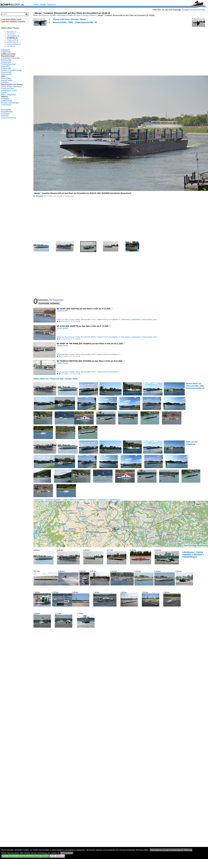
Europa (85, 15)
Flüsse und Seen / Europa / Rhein (69, 19)
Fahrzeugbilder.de (13, 36)
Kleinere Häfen (7, 80)
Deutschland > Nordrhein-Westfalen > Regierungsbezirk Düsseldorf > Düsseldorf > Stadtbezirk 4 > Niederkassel (76, 500)
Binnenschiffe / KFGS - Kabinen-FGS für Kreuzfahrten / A (100, 319)
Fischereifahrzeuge (8, 64)
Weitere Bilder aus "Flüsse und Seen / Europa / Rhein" (55, 379)
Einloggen (186, 10)
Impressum (51, 4)
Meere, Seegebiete (8, 95)
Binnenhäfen (6, 78)
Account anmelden (198, 10)
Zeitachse (5, 116)
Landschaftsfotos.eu (14, 44)
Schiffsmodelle (6, 101)
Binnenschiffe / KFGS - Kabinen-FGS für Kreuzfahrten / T (100, 372)
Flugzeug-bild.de (12, 40)
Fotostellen (5, 114)
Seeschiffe (5, 66)
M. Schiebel (38, 196)
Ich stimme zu (57, 856)
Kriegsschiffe (6, 68)
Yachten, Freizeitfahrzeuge (11, 70)
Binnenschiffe (6, 60)
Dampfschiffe (6, 62)
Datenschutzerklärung (8, 118)
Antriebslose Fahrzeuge (10, 58)
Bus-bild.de (11, 34)
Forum (36, 4)
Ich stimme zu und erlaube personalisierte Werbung (25, 856)
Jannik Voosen (62, 311)
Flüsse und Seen (74, 15)
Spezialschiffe (6, 74)
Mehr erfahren (67, 853)
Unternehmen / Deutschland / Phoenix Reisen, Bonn (139, 319)
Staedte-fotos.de (12, 42)
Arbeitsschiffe (6, 72)
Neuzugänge (6, 110)
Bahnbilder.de (11, 32)
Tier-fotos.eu (11, 46)
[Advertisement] (78, 49)
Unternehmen (6, 105)
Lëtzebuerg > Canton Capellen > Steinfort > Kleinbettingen (193, 554)
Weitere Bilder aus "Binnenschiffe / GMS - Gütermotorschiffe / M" (195, 386)
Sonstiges (5, 99)
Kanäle (3, 93)
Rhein (92, 15)
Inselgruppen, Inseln (9, 91)
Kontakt (43, 4)
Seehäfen (4, 82)
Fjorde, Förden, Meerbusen (11, 87)
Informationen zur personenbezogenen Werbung (171, 850)
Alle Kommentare (56, 300)
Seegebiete (5, 50)
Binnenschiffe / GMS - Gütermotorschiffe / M (75, 22)
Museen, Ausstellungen (10, 103)
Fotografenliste (7, 112)
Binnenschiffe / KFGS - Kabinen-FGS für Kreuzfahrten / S (100, 354)
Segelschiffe (5, 52)
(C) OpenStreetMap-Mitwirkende (194, 545)
